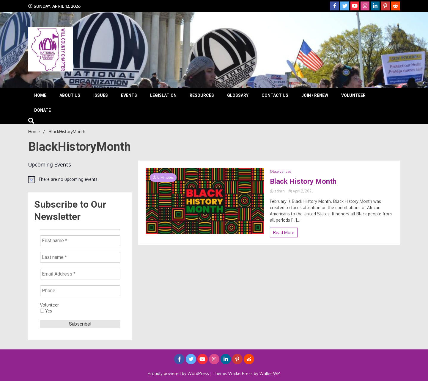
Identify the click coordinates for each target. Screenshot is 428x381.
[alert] (80, 179)
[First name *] (80, 240)
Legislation (163, 95)
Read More (283, 232)
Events (129, 95)
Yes (46, 310)
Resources (202, 95)
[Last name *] (80, 257)
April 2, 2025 (301, 191)
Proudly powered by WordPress (179, 373)
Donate (42, 110)
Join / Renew (314, 95)
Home (40, 95)
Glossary (237, 95)
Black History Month (303, 181)
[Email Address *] (80, 274)
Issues (100, 95)
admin (278, 191)
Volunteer (353, 95)
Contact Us (275, 95)
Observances (280, 171)
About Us (69, 95)
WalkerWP (269, 373)
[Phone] (80, 290)
